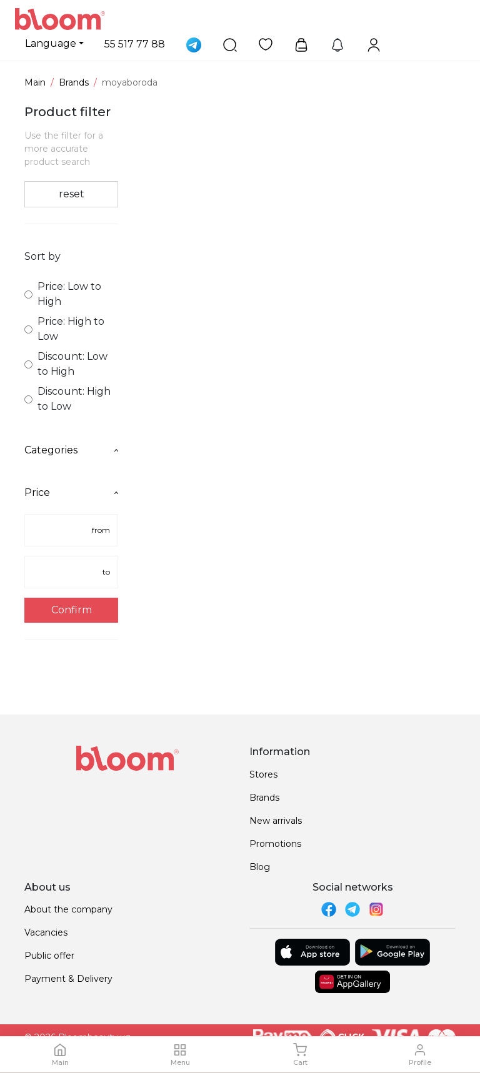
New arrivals (275, 820)
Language (50, 43)
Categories (71, 450)
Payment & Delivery (68, 978)
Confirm (71, 610)
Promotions (275, 843)
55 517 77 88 (134, 44)
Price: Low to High (62, 293)
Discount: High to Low (67, 398)
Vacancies (46, 932)
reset (71, 194)
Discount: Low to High (66, 363)
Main (35, 82)
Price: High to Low (64, 328)
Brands (74, 82)
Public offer (49, 955)
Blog (259, 867)
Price (71, 492)
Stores (263, 774)
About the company (68, 909)
